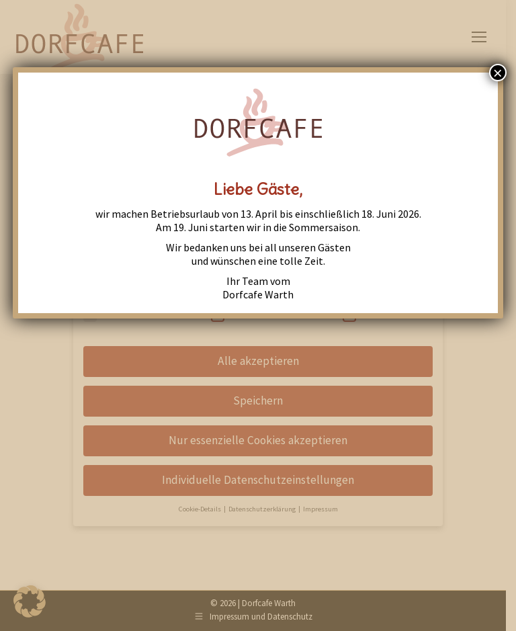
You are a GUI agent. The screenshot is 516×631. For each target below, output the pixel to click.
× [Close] (498, 72)
